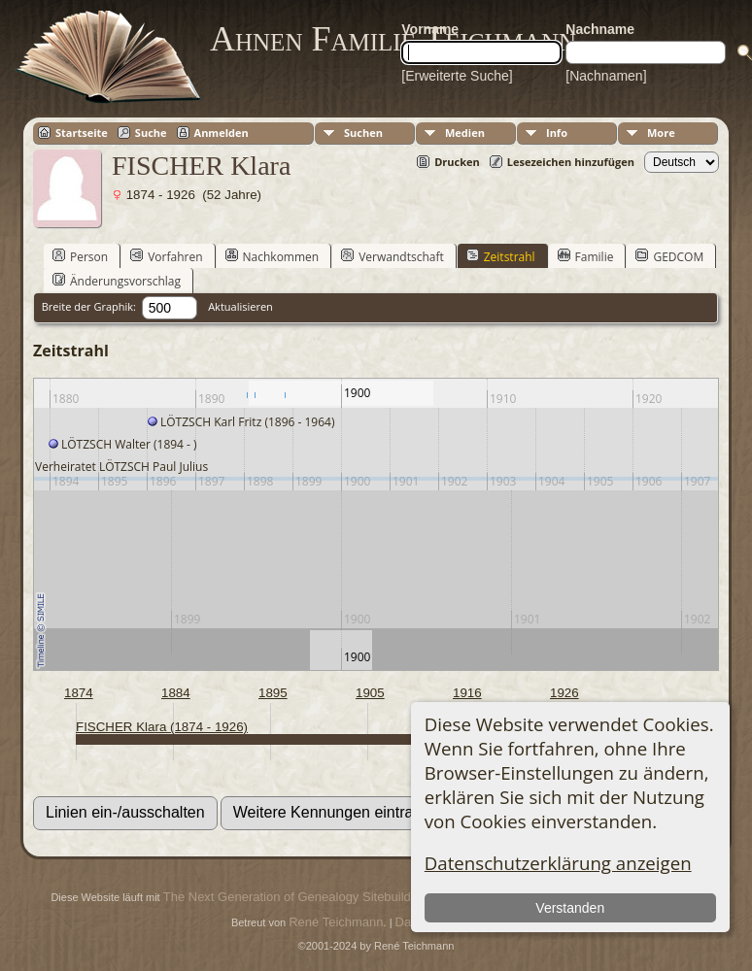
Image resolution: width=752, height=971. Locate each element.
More (661, 132)
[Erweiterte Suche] (456, 76)
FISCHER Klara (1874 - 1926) (162, 727)
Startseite (81, 132)
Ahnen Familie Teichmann (393, 38)
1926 (564, 693)
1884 (175, 693)
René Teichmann (336, 922)
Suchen (363, 132)
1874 (78, 693)
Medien (465, 132)
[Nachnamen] (605, 76)
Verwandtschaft (392, 256)
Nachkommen (272, 256)
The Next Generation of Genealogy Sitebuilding (295, 896)
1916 (467, 693)
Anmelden (221, 132)
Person (80, 256)
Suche (151, 132)
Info (556, 132)
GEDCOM (669, 256)
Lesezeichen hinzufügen (570, 161)
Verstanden (569, 908)
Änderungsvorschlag (116, 280)
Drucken (457, 161)
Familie (586, 256)
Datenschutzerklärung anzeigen (558, 863)
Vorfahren (166, 256)
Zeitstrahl (500, 256)
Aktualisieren (240, 306)
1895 (273, 693)
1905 (370, 693)
